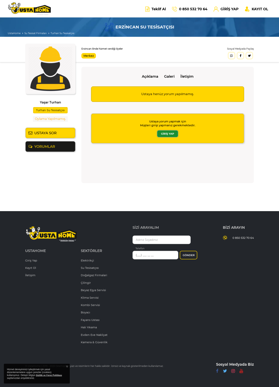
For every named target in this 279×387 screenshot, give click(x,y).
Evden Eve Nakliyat (94, 334)
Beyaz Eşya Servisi (93, 290)
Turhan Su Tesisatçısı (62, 33)
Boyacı (85, 312)
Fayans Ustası (90, 320)
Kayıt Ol (30, 267)
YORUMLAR (44, 146)
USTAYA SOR (45, 133)
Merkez (89, 56)
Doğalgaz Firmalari (94, 275)
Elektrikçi (87, 260)
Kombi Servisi (90, 305)
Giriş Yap (31, 260)
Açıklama (150, 76)
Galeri (169, 76)
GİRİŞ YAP (167, 133)
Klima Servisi (90, 297)
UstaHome (14, 33)
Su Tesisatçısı (90, 267)
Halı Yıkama (89, 327)
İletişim (187, 76)
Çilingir (86, 282)
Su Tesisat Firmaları (35, 33)
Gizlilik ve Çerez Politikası (49, 375)
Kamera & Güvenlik (94, 342)
